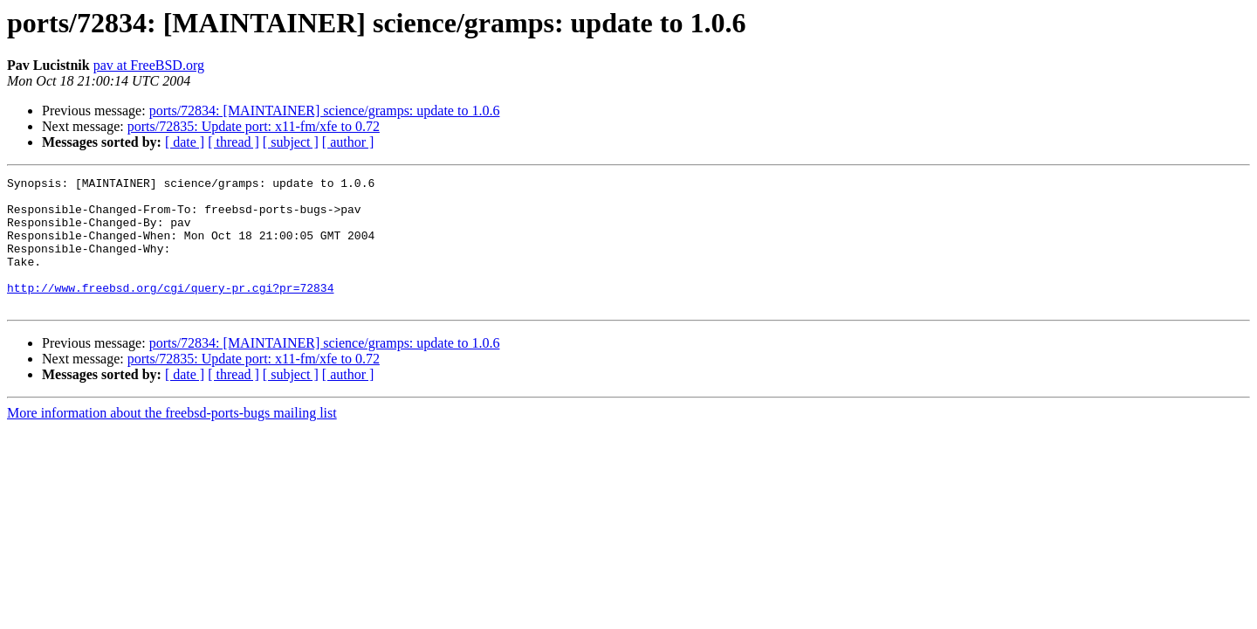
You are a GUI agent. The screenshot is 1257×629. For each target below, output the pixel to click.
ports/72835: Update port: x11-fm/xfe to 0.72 (253, 126)
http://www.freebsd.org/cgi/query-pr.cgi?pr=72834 (170, 311)
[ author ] (348, 142)
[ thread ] (233, 142)
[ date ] (184, 142)
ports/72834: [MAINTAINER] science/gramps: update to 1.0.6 (324, 110)
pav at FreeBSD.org (148, 65)
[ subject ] (291, 142)
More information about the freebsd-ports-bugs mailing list (172, 439)
